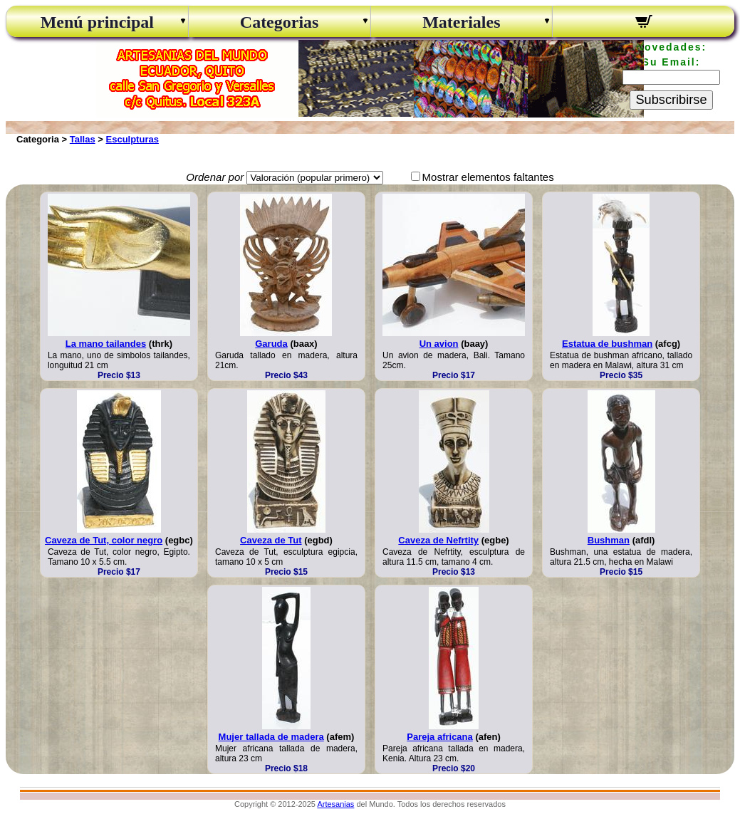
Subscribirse (671, 100)
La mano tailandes (106, 343)
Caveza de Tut (270, 540)
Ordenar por (215, 177)
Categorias (279, 22)
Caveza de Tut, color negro (103, 540)
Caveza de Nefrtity (438, 540)
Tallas (82, 139)
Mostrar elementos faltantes (488, 177)
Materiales (461, 22)
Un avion (439, 343)
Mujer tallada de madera (271, 736)
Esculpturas (132, 139)
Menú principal (97, 22)
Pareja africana (440, 736)
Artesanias (335, 804)
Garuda (271, 343)
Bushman (609, 540)
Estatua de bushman (607, 343)
